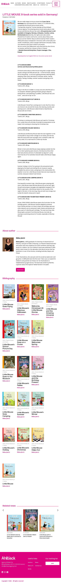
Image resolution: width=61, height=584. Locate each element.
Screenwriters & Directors (23, 5)
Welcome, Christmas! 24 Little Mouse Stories (37, 309)
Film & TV (49, 3)
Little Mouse (8, 484)
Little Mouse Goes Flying (8, 305)
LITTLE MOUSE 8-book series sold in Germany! (30, 14)
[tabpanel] (14, 526)
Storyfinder (41, 3)
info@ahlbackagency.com (9, 566)
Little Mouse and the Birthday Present (37, 379)
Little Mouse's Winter (38, 413)
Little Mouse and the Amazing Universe (51, 312)
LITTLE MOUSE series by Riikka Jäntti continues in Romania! (14, 536)
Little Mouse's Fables (23, 384)
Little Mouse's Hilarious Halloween (23, 310)
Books (24, 3)
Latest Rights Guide (56, 4)
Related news (9, 505)
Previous (4, 510)
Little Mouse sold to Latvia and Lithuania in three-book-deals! (45, 536)
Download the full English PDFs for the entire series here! (35, 56)
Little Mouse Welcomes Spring (37, 342)
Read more (20, 269)
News (12, 3)
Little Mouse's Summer (23, 413)
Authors (18, 3)
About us (36, 5)
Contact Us (44, 5)
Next (57, 510)
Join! (52, 563)
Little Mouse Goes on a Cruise (22, 342)
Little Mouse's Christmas (23, 449)
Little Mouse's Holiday (8, 449)
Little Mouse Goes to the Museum (8, 376)
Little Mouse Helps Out (37, 449)
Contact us (38, 565)
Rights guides (31, 3)
